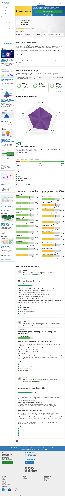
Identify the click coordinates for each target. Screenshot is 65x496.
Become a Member (7, 462)
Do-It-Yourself (46, 477)
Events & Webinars (26, 3)
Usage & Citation (4, 481)
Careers (3, 478)
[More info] (42, 102)
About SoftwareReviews (7, 22)
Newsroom (3, 479)
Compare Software (6, 16)
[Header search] (39, 3)
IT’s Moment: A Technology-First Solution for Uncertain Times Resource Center (34, 447)
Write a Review (5, 19)
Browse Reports (5, 13)
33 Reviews (19, 34)
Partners (24, 477)
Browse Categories (6, 10)
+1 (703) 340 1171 (43, 449)
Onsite (45, 479)
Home (17, 17)
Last (28, 440)
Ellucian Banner (39, 17)
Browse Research (25, 484)
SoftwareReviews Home (7, 7)
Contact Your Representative (48, 11)
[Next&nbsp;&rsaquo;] (25, 441)
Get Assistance (21, 62)
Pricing (34, 3)
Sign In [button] (61, 4)
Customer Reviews (17, 3)
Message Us (29, 462)
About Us (3, 477)
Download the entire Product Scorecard (25, 74)
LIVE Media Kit (25, 478)
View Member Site (45, 3)
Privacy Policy (4, 483)
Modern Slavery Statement (6, 484)
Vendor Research (5, 28)
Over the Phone (46, 478)
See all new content (6, 259)
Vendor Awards (5, 25)
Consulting (45, 480)
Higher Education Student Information (27, 17)
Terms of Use (4, 482)
